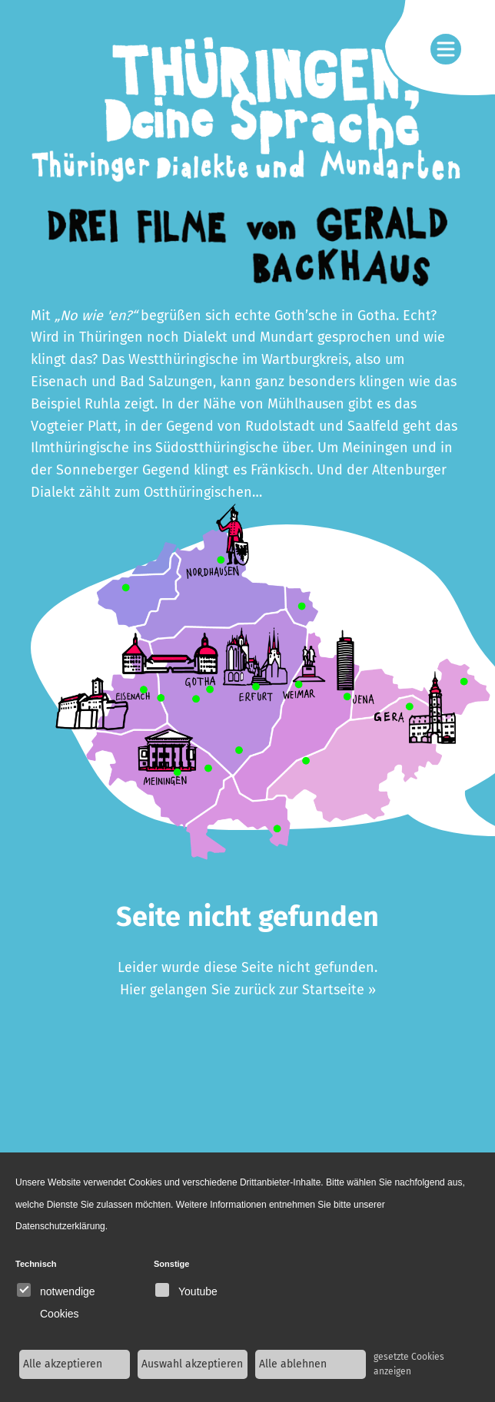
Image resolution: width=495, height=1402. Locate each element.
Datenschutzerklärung (60, 1226)
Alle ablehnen (293, 1364)
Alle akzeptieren (62, 1364)
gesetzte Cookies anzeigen (409, 1364)
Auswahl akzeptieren (192, 1364)
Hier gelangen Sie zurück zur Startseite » (248, 989)
